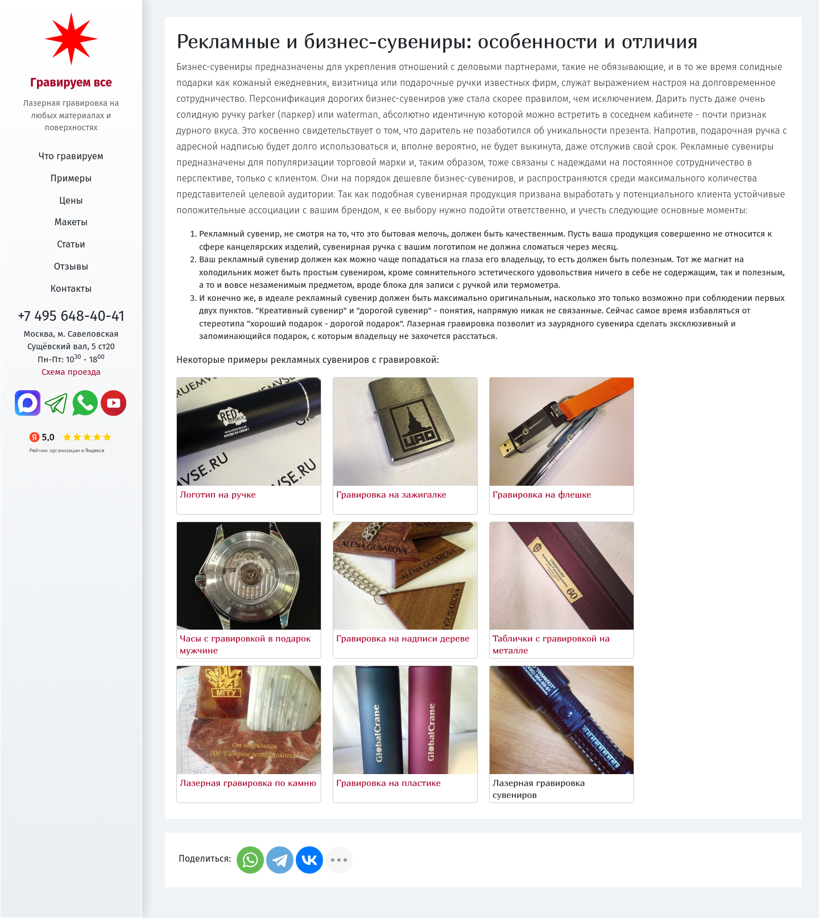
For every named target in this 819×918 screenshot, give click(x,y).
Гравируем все (71, 83)
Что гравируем (71, 156)
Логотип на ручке (218, 494)
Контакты (71, 288)
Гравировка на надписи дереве (402, 638)
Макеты (71, 222)
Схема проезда (71, 372)
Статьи (71, 244)
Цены (71, 200)
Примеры (71, 178)
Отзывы (71, 266)
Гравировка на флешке (542, 494)
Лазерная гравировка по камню (248, 782)
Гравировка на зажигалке (391, 494)
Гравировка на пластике (388, 782)
